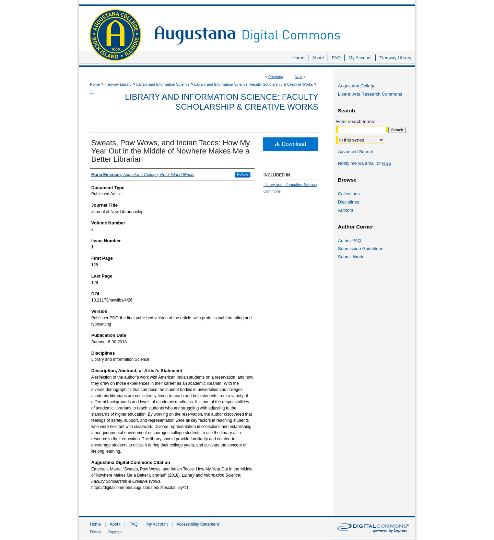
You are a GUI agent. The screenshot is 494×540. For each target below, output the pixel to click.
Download (290, 144)
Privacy (95, 532)
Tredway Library (118, 84)
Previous (275, 77)
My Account (157, 524)
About (115, 524)
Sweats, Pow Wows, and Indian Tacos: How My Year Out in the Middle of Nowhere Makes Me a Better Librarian (170, 150)
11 (92, 92)
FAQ (133, 524)
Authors (345, 210)
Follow (242, 174)
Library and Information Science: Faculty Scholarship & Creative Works (253, 84)
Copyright (115, 532)
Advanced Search (355, 151)
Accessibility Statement (198, 524)
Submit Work (350, 256)
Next (299, 77)
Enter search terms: (355, 121)
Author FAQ (349, 240)
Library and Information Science (162, 84)
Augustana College (357, 85)
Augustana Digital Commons (281, 25)
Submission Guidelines (360, 248)
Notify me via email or (364, 163)
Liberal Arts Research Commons (370, 94)
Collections (349, 193)
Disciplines (348, 202)
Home (95, 84)
